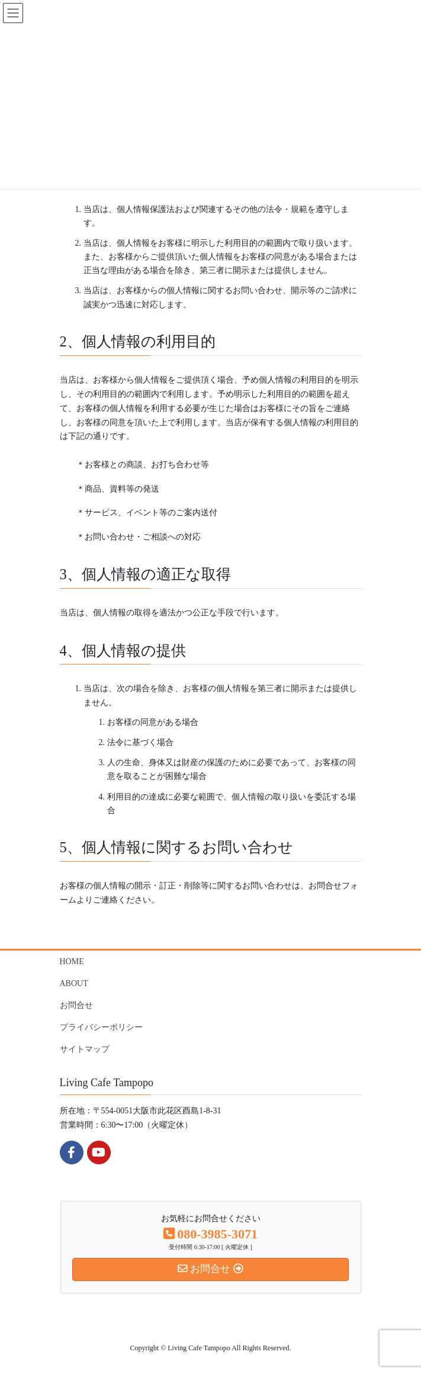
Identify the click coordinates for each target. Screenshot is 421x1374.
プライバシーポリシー (101, 1027)
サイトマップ (85, 1049)
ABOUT (74, 983)
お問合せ (76, 1005)
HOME (72, 961)
